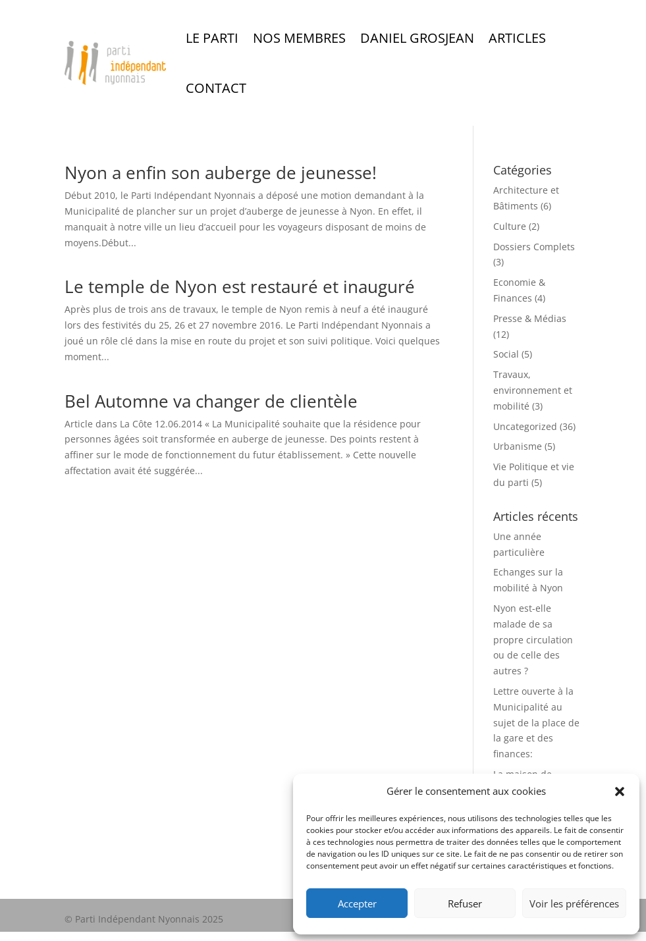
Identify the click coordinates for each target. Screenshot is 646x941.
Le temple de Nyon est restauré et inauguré (240, 286)
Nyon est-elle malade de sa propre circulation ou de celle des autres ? (533, 639)
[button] (619, 791)
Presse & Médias (529, 318)
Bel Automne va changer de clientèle (211, 401)
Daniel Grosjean (417, 38)
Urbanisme (517, 446)
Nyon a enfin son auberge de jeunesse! (221, 172)
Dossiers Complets (534, 246)
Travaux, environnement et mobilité (532, 390)
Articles (517, 38)
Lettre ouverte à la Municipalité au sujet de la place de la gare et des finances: (536, 722)
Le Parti (212, 38)
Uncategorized (525, 426)
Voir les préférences (574, 903)
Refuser (465, 903)
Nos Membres (299, 38)
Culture (509, 226)
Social (506, 354)
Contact (216, 88)
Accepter (357, 903)
